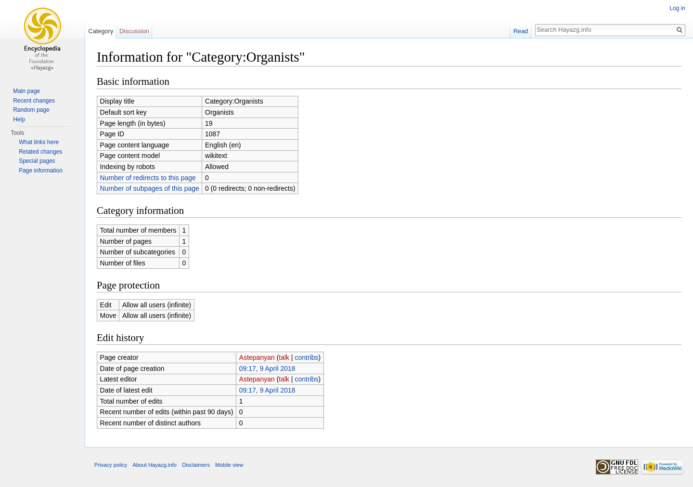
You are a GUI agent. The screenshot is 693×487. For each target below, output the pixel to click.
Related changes (40, 151)
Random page (31, 109)
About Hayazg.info (155, 465)
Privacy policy (110, 465)
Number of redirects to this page (148, 178)
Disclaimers (196, 465)
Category (100, 31)
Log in (677, 8)
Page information (41, 170)
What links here (39, 142)
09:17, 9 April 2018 (267, 368)
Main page (26, 91)
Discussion (134, 31)
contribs (307, 357)
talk (284, 357)
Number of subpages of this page (149, 188)
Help (19, 119)
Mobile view (229, 465)
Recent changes (34, 100)
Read (520, 31)
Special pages (37, 161)
